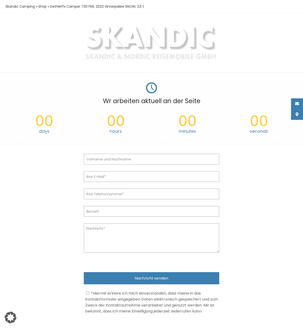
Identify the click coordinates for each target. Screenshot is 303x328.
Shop (42, 6)
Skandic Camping (20, 6)
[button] (10, 317)
